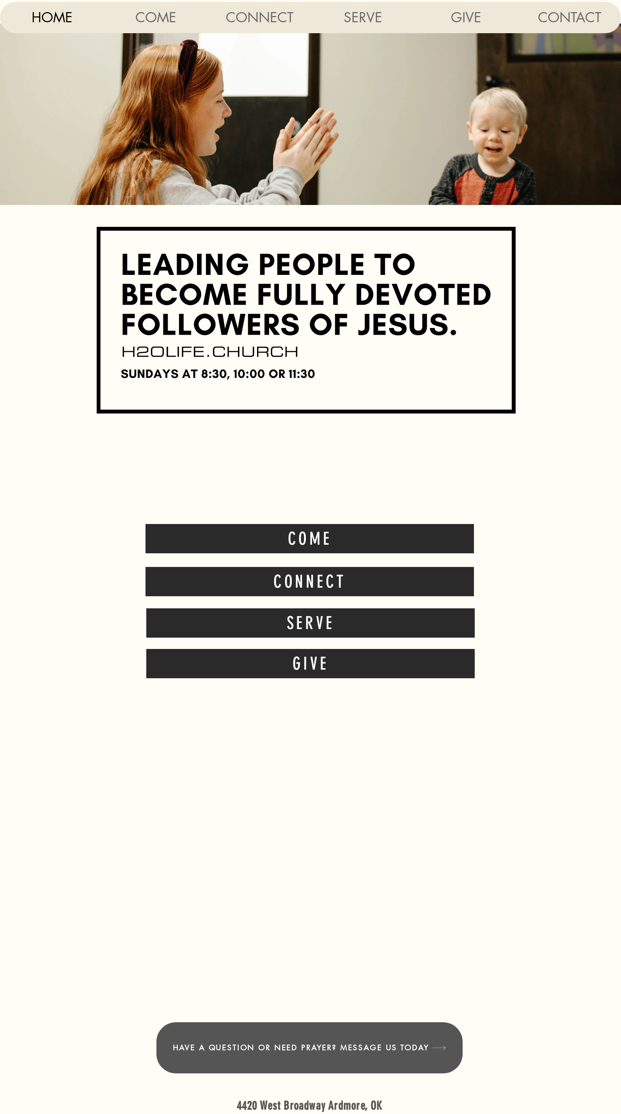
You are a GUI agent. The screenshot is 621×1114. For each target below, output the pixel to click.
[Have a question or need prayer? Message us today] (309, 1047)
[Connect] (309, 581)
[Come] (309, 538)
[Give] (310, 663)
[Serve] (310, 623)
